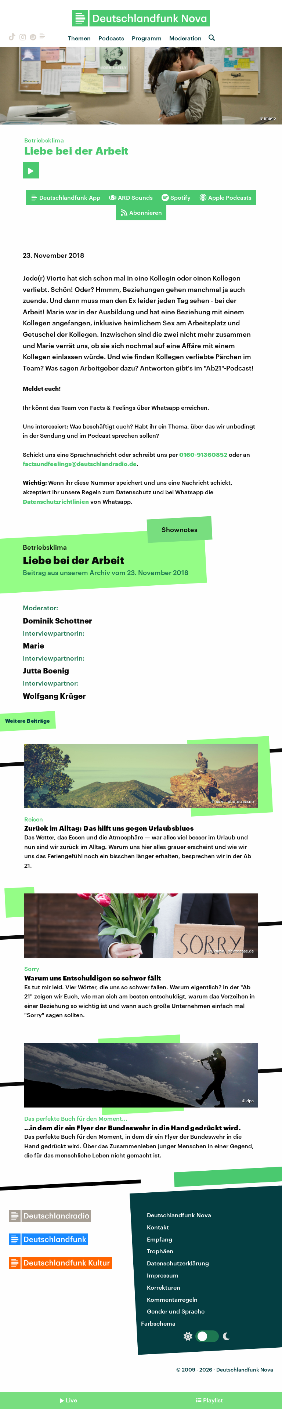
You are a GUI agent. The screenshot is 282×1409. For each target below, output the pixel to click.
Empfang (159, 1239)
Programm (147, 38)
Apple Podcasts (225, 197)
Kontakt (158, 1227)
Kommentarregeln (172, 1299)
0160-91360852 (203, 454)
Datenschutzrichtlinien (56, 501)
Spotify (176, 197)
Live (71, 1400)
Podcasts (111, 38)
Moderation (185, 38)
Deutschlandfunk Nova (179, 1214)
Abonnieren (141, 212)
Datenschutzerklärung (178, 1263)
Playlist (213, 1400)
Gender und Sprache (176, 1311)
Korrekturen (163, 1287)
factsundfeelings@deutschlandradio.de (80, 463)
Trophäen (160, 1250)
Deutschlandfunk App (65, 197)
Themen (79, 38)
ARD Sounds (131, 197)
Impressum (162, 1275)
